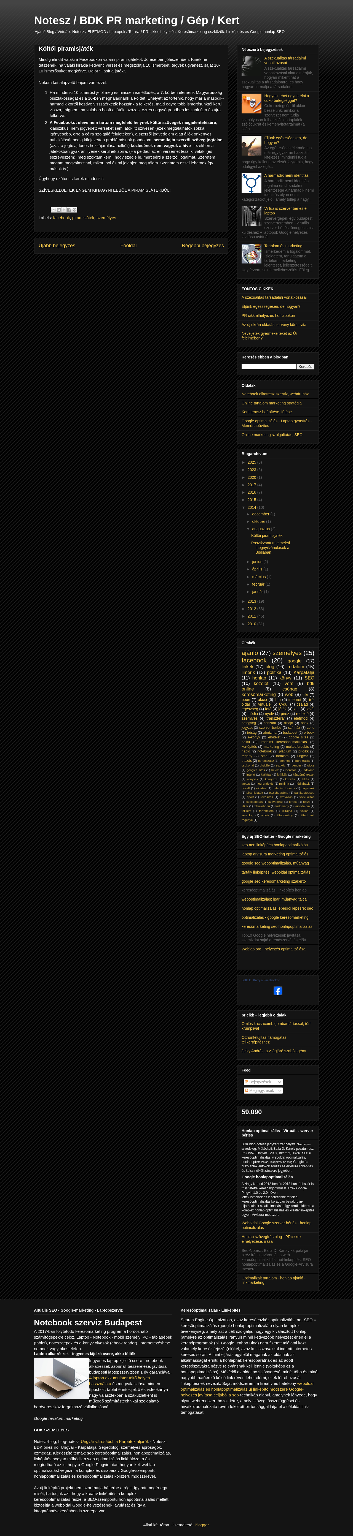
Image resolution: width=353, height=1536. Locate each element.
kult (296, 709)
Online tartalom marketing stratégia (272, 403)
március (259, 577)
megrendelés (265, 783)
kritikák (282, 774)
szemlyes (250, 718)
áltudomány (285, 815)
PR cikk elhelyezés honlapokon (268, 315)
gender (296, 765)
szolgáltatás (254, 801)
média (252, 713)
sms (264, 756)
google (294, 661)
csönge (289, 689)
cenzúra (270, 723)
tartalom (282, 756)
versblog (247, 815)
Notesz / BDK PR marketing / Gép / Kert (137, 20)
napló (246, 751)
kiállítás (266, 774)
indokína (308, 770)
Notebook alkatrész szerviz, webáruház (275, 394)
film (278, 699)
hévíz (275, 770)
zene (310, 728)
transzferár (276, 718)
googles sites (256, 770)
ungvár (302, 756)
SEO (309, 678)
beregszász (266, 760)
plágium (285, 751)
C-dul (283, 704)
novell (246, 788)
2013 (252, 601)
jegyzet (247, 728)
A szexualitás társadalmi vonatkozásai (285, 60)
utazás (247, 761)
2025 (252, 462)
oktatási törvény (284, 788)
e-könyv (254, 737)
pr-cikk (303, 751)
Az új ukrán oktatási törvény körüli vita (274, 324)
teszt (306, 801)
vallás (304, 810)
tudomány (282, 806)
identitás (290, 770)
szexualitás (306, 797)
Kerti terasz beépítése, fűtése (267, 412)
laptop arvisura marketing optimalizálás (275, 854)
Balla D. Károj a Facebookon (261, 980)
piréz (285, 713)
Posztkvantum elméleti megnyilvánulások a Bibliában (270, 547)
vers (289, 683)
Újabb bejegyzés (57, 245)
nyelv (269, 713)
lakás (305, 779)
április (257, 569)
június (257, 561)
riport (250, 797)
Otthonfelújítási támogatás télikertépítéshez (264, 1039)
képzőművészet (303, 774)
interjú (251, 774)
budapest (290, 733)
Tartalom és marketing (283, 246)
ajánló (250, 652)
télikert (246, 810)
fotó (268, 709)
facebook (61, 217)
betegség (249, 723)
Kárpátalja (303, 672)
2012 (252, 609)
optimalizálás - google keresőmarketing (275, 917)
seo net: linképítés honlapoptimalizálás (275, 845)
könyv (285, 678)
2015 (252, 499)
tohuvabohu (262, 806)
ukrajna (287, 810)
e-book (309, 733)
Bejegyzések (258, 1082)
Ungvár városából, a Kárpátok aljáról (114, 1441)
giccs (311, 765)
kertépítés (249, 747)
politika (274, 672)
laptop (246, 783)
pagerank (307, 788)
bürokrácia (302, 760)
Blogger (202, 1525)
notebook (264, 751)
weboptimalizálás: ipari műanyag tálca (274, 899)
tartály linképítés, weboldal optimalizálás (276, 872)
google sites (298, 737)
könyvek (252, 779)
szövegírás (275, 801)
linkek (247, 666)
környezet (272, 779)
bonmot (284, 760)
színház (294, 728)
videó (265, 815)
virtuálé (264, 704)
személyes (106, 217)
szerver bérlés (270, 728)
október (259, 521)
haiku (246, 742)
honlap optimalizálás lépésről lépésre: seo (277, 908)
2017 (252, 485)
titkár (245, 806)
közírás (290, 779)
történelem (266, 810)
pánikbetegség (304, 792)
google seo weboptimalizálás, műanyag (275, 863)
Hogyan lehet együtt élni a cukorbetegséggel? (286, 98)
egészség (250, 709)
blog (270, 666)
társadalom (302, 806)
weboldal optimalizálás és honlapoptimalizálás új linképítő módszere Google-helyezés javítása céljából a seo (247, 1389)
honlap (259, 678)
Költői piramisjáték (267, 535)
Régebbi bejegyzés (203, 245)
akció (262, 699)
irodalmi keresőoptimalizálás (284, 742)
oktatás (261, 788)
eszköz (280, 765)
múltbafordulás (297, 747)
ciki (305, 694)
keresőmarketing (259, 694)
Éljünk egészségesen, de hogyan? (271, 306)
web (289, 694)
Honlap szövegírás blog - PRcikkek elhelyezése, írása (271, 1239)
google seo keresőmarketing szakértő (274, 881)
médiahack (302, 783)
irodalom (295, 666)
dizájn (288, 723)
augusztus (261, 529)
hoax (304, 723)
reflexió (302, 713)
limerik (248, 672)
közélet (261, 683)
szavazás (286, 797)
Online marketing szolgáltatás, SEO (272, 435)
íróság (252, 733)
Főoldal (128, 245)
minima (284, 783)
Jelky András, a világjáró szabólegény (274, 1051)
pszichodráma (278, 792)
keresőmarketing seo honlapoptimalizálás (277, 926)
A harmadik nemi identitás (286, 175)
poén (246, 699)
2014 (252, 507)
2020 (252, 477)
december (261, 514)
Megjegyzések (259, 1090)
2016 (252, 492)
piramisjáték (83, 217)
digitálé (264, 765)
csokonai (248, 765)
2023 (252, 469)
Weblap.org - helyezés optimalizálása (274, 949)
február (258, 584)
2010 (252, 624)
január (258, 591)
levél (310, 709)
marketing (271, 747)
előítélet (274, 737)
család (302, 704)
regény (247, 756)
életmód (301, 718)
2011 (252, 616)
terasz (293, 801)
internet (294, 699)
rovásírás (266, 797)
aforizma (269, 733)
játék (283, 709)
